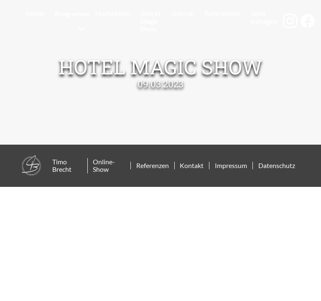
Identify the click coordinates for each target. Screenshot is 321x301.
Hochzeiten (112, 13)
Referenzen (222, 13)
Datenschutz (276, 165)
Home (35, 13)
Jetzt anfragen (263, 17)
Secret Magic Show (150, 21)
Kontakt (192, 165)
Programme (72, 14)
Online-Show (104, 165)
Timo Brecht (61, 165)
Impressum (231, 165)
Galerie (182, 13)
